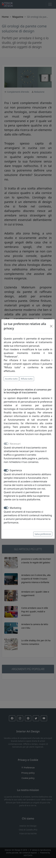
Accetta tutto (11, 378)
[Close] (51, 326)
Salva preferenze (43, 534)
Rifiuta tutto (27, 378)
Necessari (15, 443)
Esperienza (16, 470)
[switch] (6, 470)
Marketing (15, 507)
